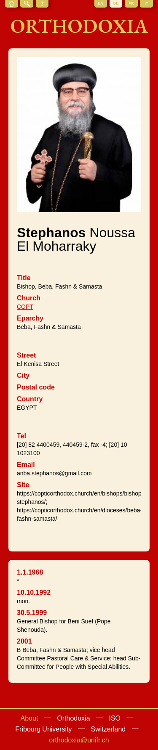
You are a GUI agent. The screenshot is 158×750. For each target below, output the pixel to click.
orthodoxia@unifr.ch (79, 740)
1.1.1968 (30, 572)
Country (30, 399)
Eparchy (30, 318)
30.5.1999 (32, 612)
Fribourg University (43, 729)
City (23, 375)
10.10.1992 (34, 592)
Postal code (36, 387)
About (29, 718)
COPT (25, 306)
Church (28, 298)
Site (23, 484)
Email (26, 464)
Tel (21, 436)
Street (26, 355)
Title (24, 277)
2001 (24, 641)
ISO (115, 718)
